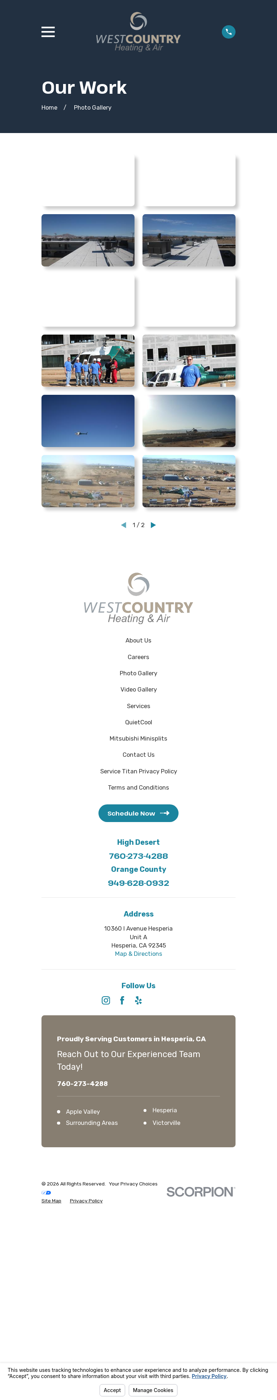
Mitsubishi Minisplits (138, 738)
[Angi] (171, 1000)
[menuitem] (51, 1200)
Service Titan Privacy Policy (138, 771)
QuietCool (138, 722)
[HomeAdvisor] (155, 1000)
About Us (138, 640)
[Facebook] (122, 1000)
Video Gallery (138, 689)
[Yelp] (138, 1000)
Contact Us (139, 754)
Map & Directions (138, 953)
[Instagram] (106, 1000)
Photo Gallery (138, 673)
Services (138, 706)
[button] (88, 180)
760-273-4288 (138, 856)
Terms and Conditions (138, 787)
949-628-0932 (138, 883)
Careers (138, 657)
